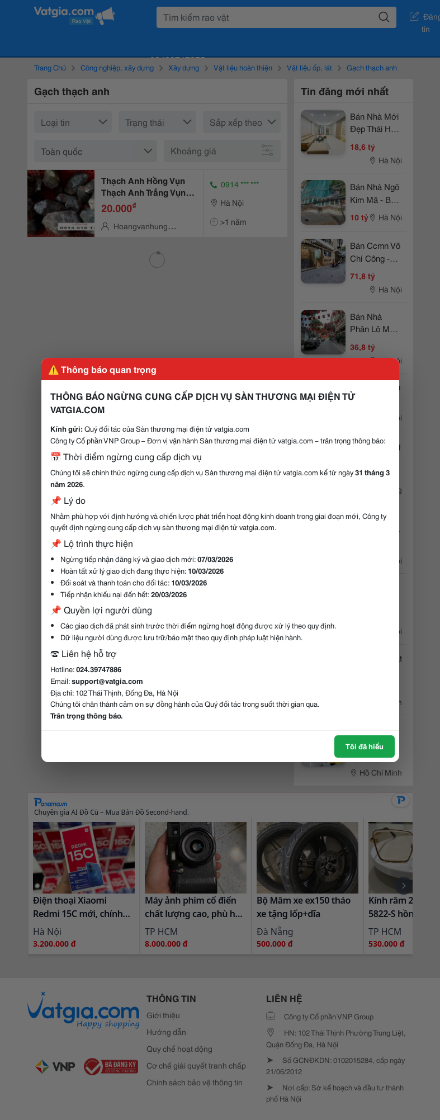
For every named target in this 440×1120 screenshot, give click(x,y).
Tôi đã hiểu (365, 746)
